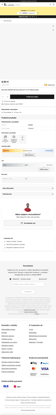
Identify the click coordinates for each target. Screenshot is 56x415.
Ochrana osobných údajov (10, 362)
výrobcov (36, 314)
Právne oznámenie (7, 372)
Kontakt (4, 333)
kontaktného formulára (30, 310)
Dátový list (51, 85)
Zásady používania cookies (11, 365)
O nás (31, 329)
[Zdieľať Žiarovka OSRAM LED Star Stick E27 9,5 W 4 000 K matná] (53, 29)
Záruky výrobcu (7, 349)
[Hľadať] (50, 4)
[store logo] (13, 4)
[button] (53, 26)
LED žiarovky (8, 21)
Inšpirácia (32, 342)
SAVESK (27, 13)
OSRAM (30, 125)
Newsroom (33, 339)
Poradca (40, 342)
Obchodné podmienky (9, 368)
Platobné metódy (7, 345)
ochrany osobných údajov (31, 312)
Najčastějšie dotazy (8, 329)
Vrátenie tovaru (6, 339)
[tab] (14, 338)
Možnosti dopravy (7, 336)
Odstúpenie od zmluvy (9, 342)
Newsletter (33, 333)
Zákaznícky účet (7, 352)
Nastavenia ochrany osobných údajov (16, 397)
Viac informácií (8, 188)
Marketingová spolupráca (38, 336)
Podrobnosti (7, 194)
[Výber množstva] (5, 97)
